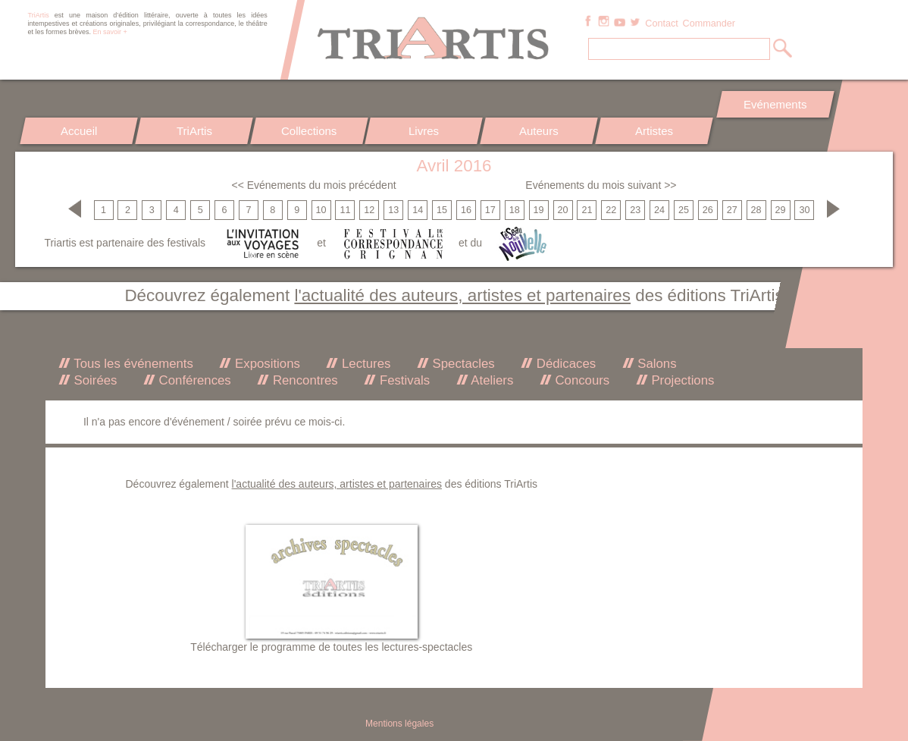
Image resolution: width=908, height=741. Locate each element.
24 (659, 210)
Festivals (403, 380)
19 (539, 210)
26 (708, 210)
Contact (661, 23)
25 (683, 210)
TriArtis (193, 130)
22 (611, 210)
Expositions (265, 363)
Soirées (93, 380)
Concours (580, 380)
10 (321, 210)
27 (732, 210)
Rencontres (303, 380)
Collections (309, 130)
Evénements (775, 104)
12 (369, 210)
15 (442, 210)
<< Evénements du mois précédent (313, 185)
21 (586, 210)
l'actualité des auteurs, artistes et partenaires (462, 295)
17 (490, 210)
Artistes (654, 130)
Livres (424, 130)
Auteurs (539, 130)
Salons (655, 363)
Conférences (193, 380)
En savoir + (110, 32)
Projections (681, 380)
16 (466, 210)
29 (780, 210)
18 (514, 210)
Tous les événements (131, 363)
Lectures (364, 363)
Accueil (79, 130)
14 (417, 210)
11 (345, 210)
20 (562, 210)
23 (635, 210)
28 (756, 210)
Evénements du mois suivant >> (600, 185)
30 (804, 210)
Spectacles (462, 363)
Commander (709, 23)
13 (393, 210)
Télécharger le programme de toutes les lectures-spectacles (331, 647)
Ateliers (491, 380)
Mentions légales (399, 723)
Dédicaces (564, 363)
